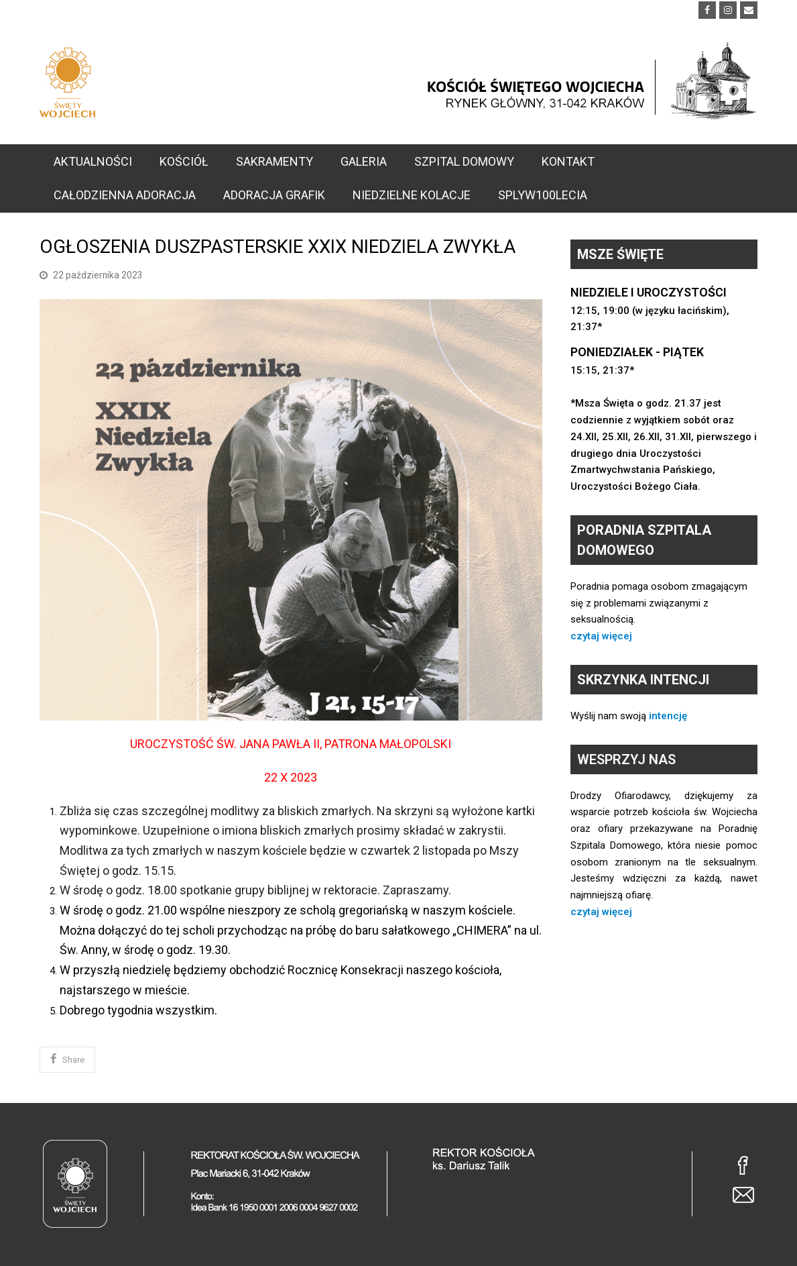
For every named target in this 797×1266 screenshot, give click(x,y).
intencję (668, 716)
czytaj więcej (601, 636)
